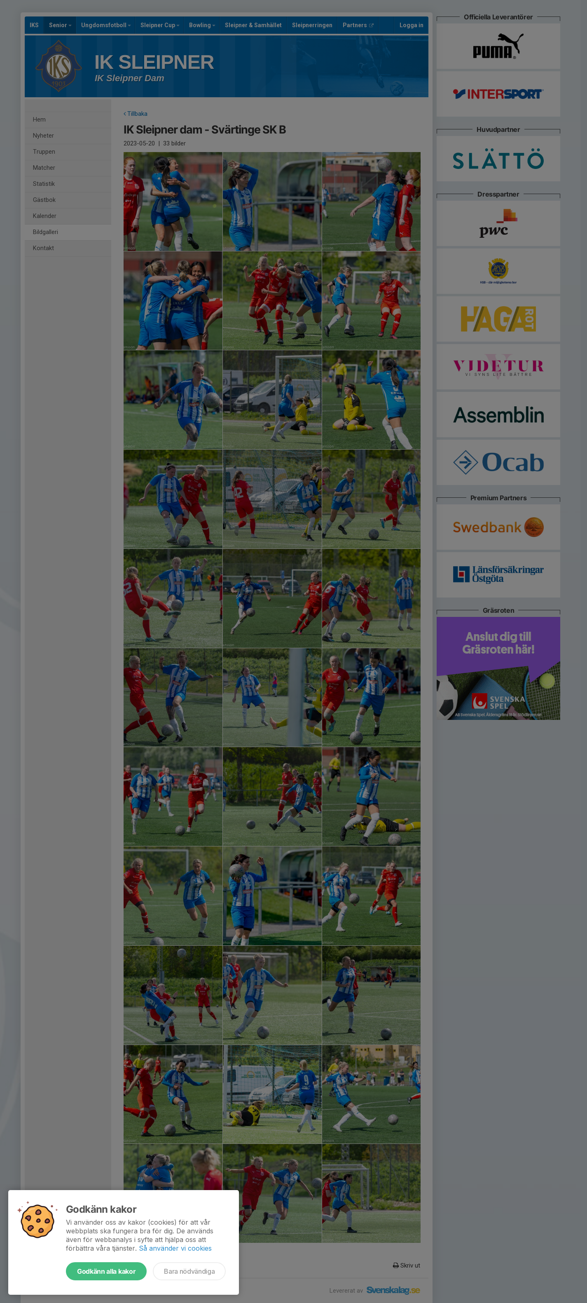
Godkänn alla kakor (106, 1271)
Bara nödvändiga (189, 1271)
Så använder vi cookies (175, 1248)
